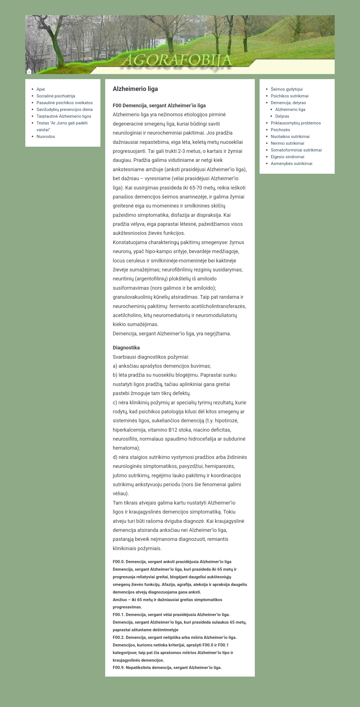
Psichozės (281, 129)
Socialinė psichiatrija (57, 96)
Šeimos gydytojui (288, 89)
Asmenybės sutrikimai (293, 163)
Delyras (282, 116)
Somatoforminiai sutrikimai (298, 150)
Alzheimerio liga (291, 109)
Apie (41, 89)
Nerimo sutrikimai (289, 143)
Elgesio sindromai (289, 156)
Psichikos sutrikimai (291, 96)
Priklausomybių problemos (297, 123)
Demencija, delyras (289, 102)
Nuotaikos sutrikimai (291, 136)
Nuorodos (46, 156)
